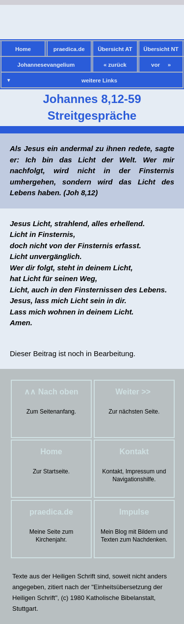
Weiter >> (134, 392)
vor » (161, 65)
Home (23, 49)
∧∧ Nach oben (51, 392)
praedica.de (69, 49)
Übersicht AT (115, 49)
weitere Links (99, 80)
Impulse (134, 512)
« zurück (115, 65)
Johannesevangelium (46, 65)
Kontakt (134, 451)
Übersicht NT (161, 49)
